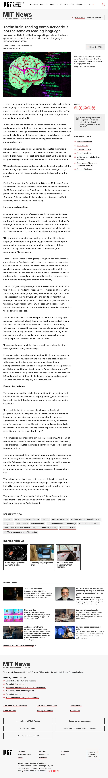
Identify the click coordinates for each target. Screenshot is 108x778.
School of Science (84, 169)
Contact (48, 768)
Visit (19, 768)
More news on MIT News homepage (18, 646)
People (34, 768)
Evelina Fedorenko (84, 142)
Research (43, 4)
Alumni (20, 757)
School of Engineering (15, 684)
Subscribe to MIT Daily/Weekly (28, 721)
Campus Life (81, 4)
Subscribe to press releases (80, 721)
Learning (45, 519)
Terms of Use (76, 706)
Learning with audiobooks (87, 610)
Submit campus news (28, 728)
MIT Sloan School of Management (20, 691)
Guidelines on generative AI (28, 736)
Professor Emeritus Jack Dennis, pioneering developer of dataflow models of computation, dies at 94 (90, 591)
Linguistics (8, 523)
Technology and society (89, 523)
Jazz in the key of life (33, 588)
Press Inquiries (9, 711)
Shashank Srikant (84, 153)
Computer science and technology (62, 523)
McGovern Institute (60, 519)
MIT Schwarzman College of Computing (20, 532)
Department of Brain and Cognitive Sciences (87, 164)
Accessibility (29, 771)
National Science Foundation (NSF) (85, 519)
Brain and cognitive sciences (27, 519)
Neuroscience (22, 523)
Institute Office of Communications (68, 672)
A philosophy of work (33, 627)
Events (28, 768)
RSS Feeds (75, 711)
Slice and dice (30, 610)
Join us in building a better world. (93, 755)
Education (34, 4)
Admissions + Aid (67, 4)
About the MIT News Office (15, 706)
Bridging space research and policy (88, 628)
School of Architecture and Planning (21, 681)
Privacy (20, 771)
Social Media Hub (41, 771)
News (63, 754)
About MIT (43, 757)
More (91, 4)
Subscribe (80, 18)
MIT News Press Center (47, 706)
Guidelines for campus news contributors (80, 728)
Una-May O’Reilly (84, 149)
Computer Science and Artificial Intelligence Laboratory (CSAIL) (30, 528)
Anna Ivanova (82, 145)
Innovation (54, 4)
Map (23, 768)
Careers (41, 768)
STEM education (37, 523)
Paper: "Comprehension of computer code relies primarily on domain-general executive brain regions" (91, 122)
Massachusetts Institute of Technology (32, 763)
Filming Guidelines (45, 711)
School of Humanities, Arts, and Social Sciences (26, 687)
